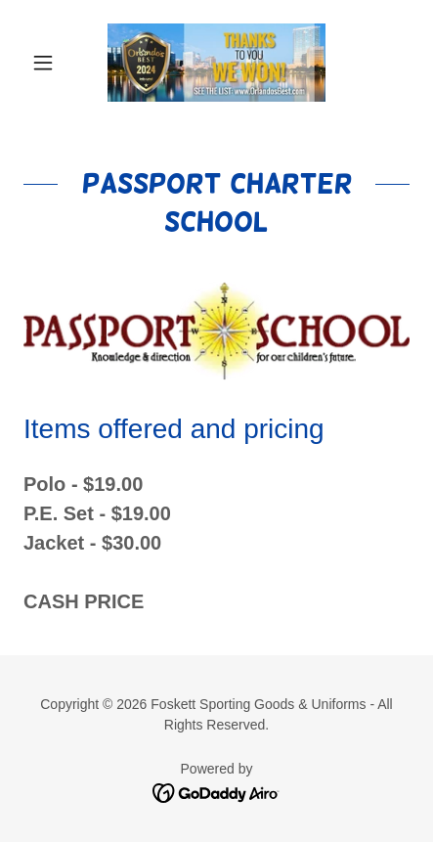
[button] (52, 62)
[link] (216, 62)
